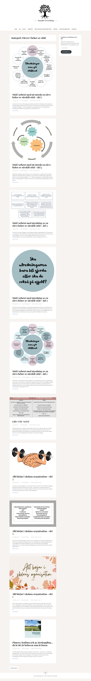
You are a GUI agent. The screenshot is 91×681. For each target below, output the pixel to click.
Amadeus (49, 678)
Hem (16, 29)
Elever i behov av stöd (36, 100)
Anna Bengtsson (24, 100)
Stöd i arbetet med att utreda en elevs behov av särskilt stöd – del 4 (32, 166)
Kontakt (74, 29)
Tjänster (30, 29)
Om (19, 29)
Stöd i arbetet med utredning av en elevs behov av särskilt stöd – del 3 (31, 224)
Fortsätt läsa (17, 111)
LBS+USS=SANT (21, 421)
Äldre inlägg (13, 670)
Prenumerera (66, 52)
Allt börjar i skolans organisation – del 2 (31, 532)
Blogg (24, 29)
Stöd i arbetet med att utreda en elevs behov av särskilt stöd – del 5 (32, 96)
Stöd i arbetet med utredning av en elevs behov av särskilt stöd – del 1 (31, 372)
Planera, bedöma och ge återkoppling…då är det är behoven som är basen (31, 645)
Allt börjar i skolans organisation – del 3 (31, 478)
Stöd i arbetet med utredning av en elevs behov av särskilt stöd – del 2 (31, 299)
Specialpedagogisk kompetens (43, 29)
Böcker (55, 29)
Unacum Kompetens (64, 29)
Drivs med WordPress (38, 678)
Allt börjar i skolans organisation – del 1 (31, 595)
